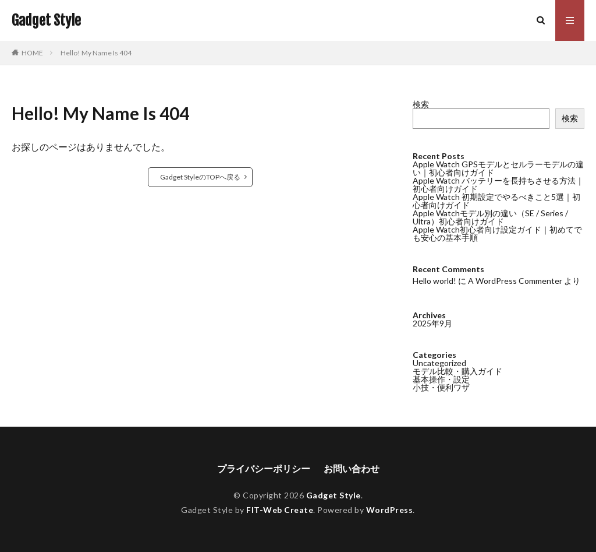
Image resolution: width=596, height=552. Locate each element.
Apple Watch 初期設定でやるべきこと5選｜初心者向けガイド (496, 201)
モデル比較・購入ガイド (457, 371)
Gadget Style (46, 20)
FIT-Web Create (279, 510)
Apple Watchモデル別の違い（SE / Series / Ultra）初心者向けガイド (490, 217)
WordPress (389, 510)
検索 (421, 104)
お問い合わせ (351, 468)
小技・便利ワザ (441, 387)
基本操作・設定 (441, 379)
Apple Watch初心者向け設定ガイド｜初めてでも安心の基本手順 (497, 233)
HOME (32, 52)
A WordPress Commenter (515, 281)
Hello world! (434, 281)
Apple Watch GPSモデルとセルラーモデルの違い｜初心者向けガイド (498, 168)
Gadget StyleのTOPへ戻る (200, 177)
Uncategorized (439, 363)
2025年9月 (432, 323)
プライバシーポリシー (263, 468)
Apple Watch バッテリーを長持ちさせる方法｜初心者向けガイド (498, 184)
